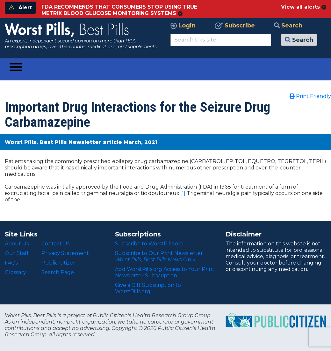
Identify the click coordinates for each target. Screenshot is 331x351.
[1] (182, 193)
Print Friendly (310, 96)
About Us (17, 244)
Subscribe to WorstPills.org (149, 244)
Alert (20, 7)
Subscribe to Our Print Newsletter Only (159, 256)
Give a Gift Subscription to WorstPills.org (148, 288)
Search (288, 25)
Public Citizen (58, 263)
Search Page (57, 272)
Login (183, 25)
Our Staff (17, 253)
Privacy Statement (65, 253)
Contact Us (55, 244)
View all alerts (303, 7)
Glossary (15, 272)
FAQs (11, 263)
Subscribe (235, 25)
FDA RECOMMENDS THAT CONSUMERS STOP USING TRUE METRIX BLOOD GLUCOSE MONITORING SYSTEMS (119, 10)
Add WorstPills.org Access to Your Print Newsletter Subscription (164, 272)
